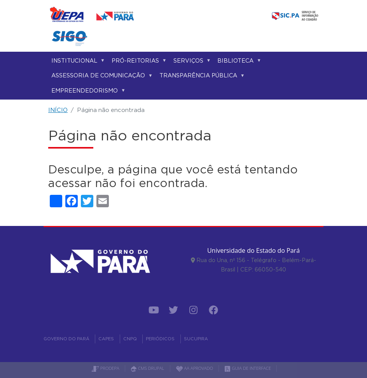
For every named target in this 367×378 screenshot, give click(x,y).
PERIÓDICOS (160, 338)
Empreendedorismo (87, 92)
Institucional (76, 62)
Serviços (190, 62)
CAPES (106, 338)
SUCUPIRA (196, 338)
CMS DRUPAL (147, 368)
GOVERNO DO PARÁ (66, 338)
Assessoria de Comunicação (100, 76)
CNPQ (130, 338)
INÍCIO (58, 110)
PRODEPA (105, 368)
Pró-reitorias (137, 62)
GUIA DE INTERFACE (248, 368)
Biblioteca (237, 62)
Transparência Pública (200, 76)
